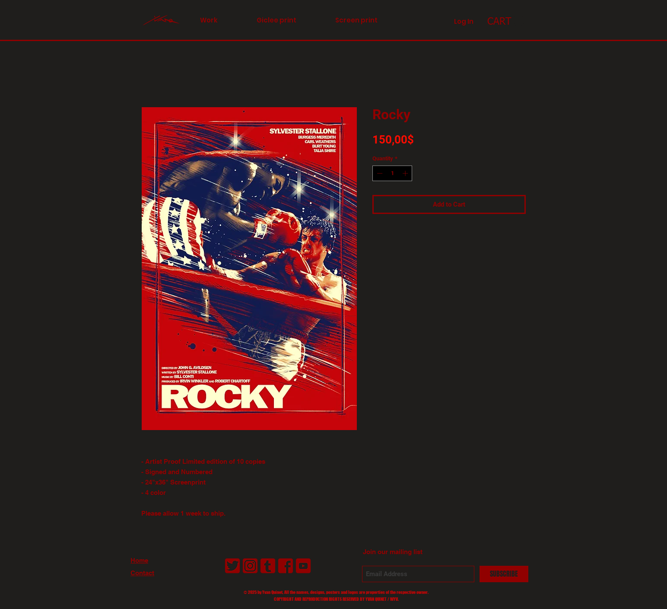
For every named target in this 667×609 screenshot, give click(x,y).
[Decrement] (379, 173)
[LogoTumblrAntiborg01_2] (268, 566)
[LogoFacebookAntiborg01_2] (285, 566)
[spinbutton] (392, 173)
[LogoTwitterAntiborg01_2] (232, 566)
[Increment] (406, 173)
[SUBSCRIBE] (504, 574)
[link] (505, 21)
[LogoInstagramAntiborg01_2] (250, 566)
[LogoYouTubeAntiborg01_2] (303, 566)
